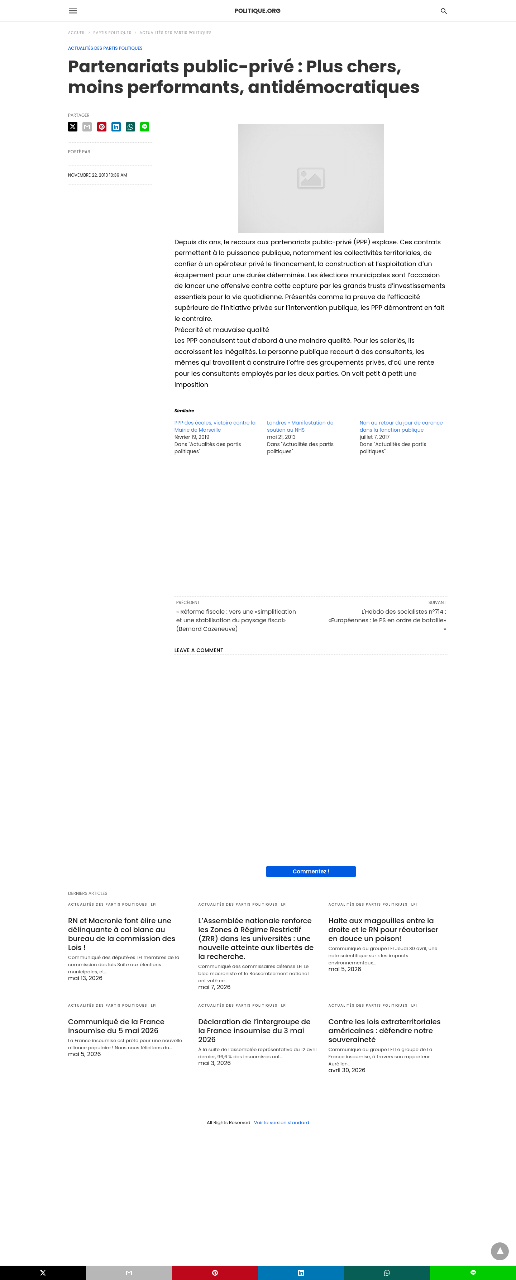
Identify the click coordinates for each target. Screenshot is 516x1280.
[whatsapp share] (130, 126)
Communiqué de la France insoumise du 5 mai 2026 (116, 1026)
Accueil (76, 32)
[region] (311, 525)
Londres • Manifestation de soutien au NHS (300, 426)
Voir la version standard (281, 1122)
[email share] (87, 126)
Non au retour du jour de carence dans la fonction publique (401, 426)
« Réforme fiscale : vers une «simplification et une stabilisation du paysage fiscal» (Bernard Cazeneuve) (236, 620)
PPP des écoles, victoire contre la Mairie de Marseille (215, 426)
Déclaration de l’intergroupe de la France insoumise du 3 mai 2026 (254, 1031)
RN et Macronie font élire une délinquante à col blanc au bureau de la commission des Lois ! (121, 934)
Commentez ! (311, 871)
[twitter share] (72, 126)
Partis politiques (113, 32)
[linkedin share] (116, 126)
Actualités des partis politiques (176, 32)
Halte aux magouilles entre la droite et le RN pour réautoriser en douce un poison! (384, 930)
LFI (154, 904)
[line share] (144, 126)
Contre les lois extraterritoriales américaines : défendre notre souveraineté (385, 1031)
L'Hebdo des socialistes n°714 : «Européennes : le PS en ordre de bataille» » (387, 620)
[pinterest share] (101, 126)
